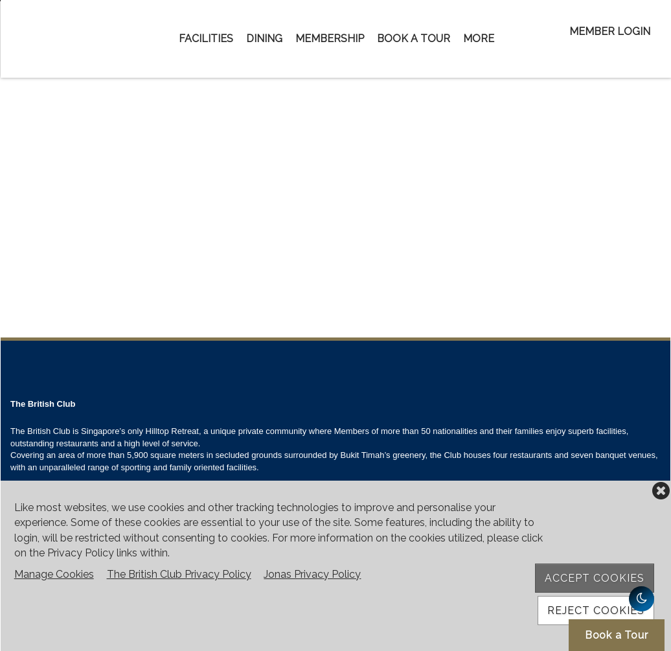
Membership (329, 38)
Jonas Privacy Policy (312, 574)
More (478, 38)
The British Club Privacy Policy (179, 574)
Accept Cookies (594, 578)
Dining (264, 38)
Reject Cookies (595, 610)
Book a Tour (413, 38)
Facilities (206, 38)
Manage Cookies (54, 574)
